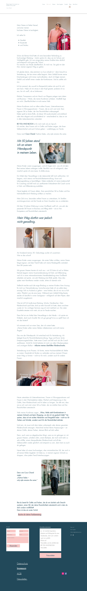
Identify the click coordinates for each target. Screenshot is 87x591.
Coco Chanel (9, 8)
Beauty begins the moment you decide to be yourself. (12, 4)
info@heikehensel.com (77, 532)
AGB (19, 573)
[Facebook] (71, 535)
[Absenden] (13, 545)
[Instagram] (73, 535)
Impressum (21, 568)
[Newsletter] (50, 555)
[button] (70, 6)
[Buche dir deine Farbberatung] (29, 514)
